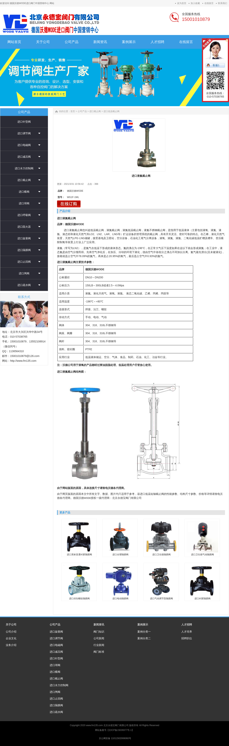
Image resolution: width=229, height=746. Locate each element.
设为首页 (181, 3)
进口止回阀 (24, 261)
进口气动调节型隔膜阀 (161, 598)
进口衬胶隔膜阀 (202, 598)
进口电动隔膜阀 (120, 598)
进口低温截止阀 (111, 111)
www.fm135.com (94, 725)
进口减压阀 (24, 156)
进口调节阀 (24, 133)
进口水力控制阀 (24, 168)
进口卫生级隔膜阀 (161, 554)
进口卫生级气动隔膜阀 (202, 554)
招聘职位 (186, 638)
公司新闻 (99, 638)
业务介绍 (11, 645)
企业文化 (11, 638)
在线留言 (209, 3)
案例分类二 (144, 638)
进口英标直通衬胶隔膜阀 (79, 554)
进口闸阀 (24, 273)
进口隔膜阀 (24, 250)
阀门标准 (99, 651)
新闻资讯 (99, 624)
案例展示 (142, 624)
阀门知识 (99, 631)
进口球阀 (24, 203)
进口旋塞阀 (24, 238)
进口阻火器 (24, 226)
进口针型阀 (24, 121)
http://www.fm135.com (23, 360)
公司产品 (82, 111)
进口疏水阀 (24, 285)
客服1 (216, 65)
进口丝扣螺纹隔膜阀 (79, 598)
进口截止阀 (24, 180)
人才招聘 (186, 624)
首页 (72, 111)
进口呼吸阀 (24, 215)
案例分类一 (144, 631)
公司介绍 (11, 631)
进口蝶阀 (24, 191)
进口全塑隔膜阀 (120, 554)
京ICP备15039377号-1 (120, 730)
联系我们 (222, 3)
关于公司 (11, 624)
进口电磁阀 (24, 145)
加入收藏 (195, 3)
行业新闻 (99, 645)
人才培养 (186, 631)
